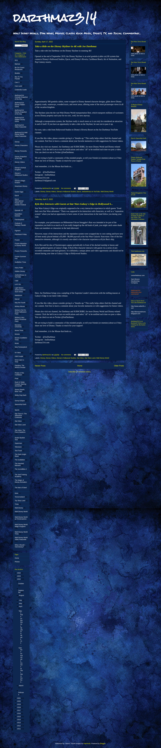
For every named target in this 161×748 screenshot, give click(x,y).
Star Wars (80, 358)
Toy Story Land (20, 500)
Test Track (18, 451)
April (20, 606)
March (21, 686)
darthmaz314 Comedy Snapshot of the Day (21, 97)
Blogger (102, 743)
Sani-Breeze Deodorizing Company (135, 281)
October (21, 583)
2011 (19, 729)
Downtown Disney (21, 186)
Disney (42, 191)
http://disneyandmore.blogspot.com (138, 313)
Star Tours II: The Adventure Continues (21, 415)
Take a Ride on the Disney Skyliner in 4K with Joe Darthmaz (65, 46)
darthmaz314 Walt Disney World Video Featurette (21, 134)
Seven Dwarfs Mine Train (19, 390)
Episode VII (19, 210)
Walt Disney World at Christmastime (21, 518)
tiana (16, 493)
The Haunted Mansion (19, 464)
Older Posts (119, 366)
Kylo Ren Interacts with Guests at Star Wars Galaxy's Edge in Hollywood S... (74, 204)
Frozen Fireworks (21, 251)
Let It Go (18, 284)
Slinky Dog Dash (20, 395)
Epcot (79, 191)
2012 (19, 726)
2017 (19, 710)
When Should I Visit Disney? (20, 546)
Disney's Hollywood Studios (66, 191)
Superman (18, 443)
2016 (19, 713)
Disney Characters (21, 145)
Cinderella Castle (21, 90)
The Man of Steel (21, 487)
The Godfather (20, 460)
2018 (19, 707)
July (20, 600)
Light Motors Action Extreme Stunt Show (20, 290)
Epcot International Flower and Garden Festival (20, 202)
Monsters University (18, 326)
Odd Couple (19, 356)
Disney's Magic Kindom (20, 181)
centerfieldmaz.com (138, 275)
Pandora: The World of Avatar (20, 366)
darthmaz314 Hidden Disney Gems (20, 119)
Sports (17, 410)
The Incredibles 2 (21, 469)
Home (79, 366)
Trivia (17, 504)
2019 (19, 704)
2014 (19, 719)
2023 (19, 576)
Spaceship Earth (20, 404)
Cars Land (18, 86)
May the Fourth (20, 303)
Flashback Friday (21, 234)
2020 (19, 701)
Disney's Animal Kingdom (20, 168)
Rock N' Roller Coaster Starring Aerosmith (20, 384)
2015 (19, 716)
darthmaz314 (54, 18)
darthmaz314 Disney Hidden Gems (20, 104)
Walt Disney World (107, 191)
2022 (19, 579)
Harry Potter (19, 268)
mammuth (87, 743)
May (20, 603)
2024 (19, 573)
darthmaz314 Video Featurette (20, 126)
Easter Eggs (19, 192)
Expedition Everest (18, 215)
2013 (19, 722)
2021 (19, 698)
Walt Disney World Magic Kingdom (21, 525)
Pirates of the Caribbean (19, 374)
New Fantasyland (21, 347)
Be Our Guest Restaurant (19, 68)
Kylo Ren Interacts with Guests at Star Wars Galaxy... (21, 665)
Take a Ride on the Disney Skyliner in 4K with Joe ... (21, 628)
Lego (16, 280)
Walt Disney (19, 508)
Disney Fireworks (21, 151)
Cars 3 (17, 82)
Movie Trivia (19, 330)
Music (17, 343)
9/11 (16, 60)
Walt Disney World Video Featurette (21, 538)
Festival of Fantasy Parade (20, 224)
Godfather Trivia (20, 262)
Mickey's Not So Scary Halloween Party (20, 312)
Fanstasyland (19, 219)
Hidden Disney (20, 271)
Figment (17, 231)
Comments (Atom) (84, 372)
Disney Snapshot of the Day (21, 157)
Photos (17, 562)
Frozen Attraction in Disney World (21, 244)
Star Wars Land (90, 358)
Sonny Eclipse (20, 401)
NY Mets (18, 353)
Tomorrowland (20, 497)
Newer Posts (40, 366)
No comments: (66, 188)
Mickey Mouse (20, 306)
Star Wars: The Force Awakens (20, 431)
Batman (17, 64)
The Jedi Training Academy (21, 475)
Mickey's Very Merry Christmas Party (20, 319)
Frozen (17, 240)
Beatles (17, 73)
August (21, 595)
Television (18, 447)
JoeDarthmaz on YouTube (91, 191)
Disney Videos (51, 191)
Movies (17, 334)
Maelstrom (18, 295)
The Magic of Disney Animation (21, 481)
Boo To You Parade (19, 78)
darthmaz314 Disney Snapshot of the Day (21, 112)
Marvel (17, 299)
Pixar (16, 378)
